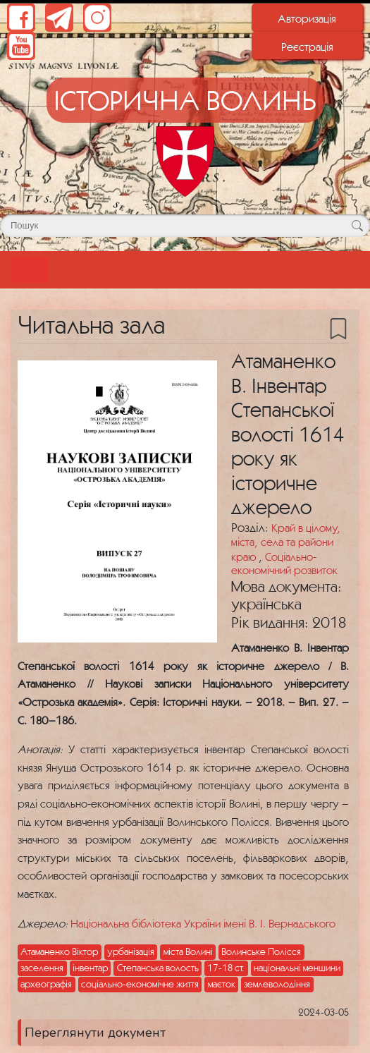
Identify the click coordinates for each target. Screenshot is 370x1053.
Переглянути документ (95, 1032)
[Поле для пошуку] (185, 225)
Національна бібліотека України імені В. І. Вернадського (202, 923)
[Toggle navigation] (30, 270)
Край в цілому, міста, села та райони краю (285, 542)
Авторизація (307, 18)
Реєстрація (307, 46)
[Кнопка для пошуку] (357, 225)
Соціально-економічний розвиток (284, 563)
